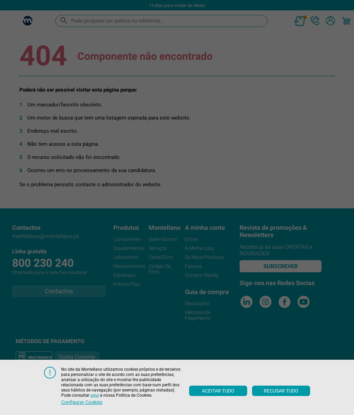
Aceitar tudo (218, 391)
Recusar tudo (281, 391)
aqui (95, 395)
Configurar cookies (81, 402)
